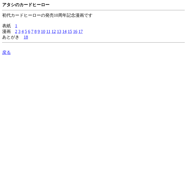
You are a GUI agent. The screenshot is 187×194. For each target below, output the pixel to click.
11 (48, 31)
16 (75, 31)
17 (80, 31)
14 (64, 31)
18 (26, 37)
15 (70, 31)
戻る (6, 52)
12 (53, 31)
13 (59, 31)
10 (43, 31)
